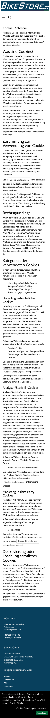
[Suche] (9, 17)
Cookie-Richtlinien (18, 703)
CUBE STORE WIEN (12, 653)
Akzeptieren (42, 713)
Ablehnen (42, 708)
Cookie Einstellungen (19, 180)
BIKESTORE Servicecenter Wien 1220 (18, 657)
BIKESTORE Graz (10, 663)
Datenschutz (9, 680)
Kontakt (7, 676)
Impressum (8, 686)
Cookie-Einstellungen (14, 371)
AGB (5, 683)
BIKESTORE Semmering (13, 660)
